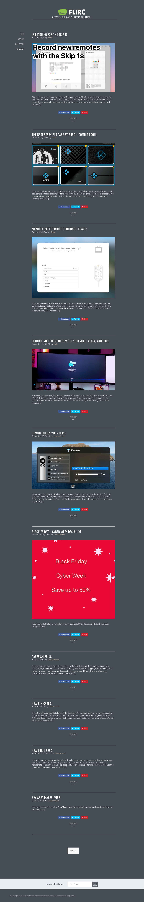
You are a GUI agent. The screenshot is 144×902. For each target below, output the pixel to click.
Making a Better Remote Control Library (59, 229)
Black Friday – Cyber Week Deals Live (56, 531)
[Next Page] (73, 851)
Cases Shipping (42, 656)
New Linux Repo (42, 750)
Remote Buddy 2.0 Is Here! (49, 433)
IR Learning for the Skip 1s (50, 34)
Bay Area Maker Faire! (46, 797)
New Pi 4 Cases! (42, 703)
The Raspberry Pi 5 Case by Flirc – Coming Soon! (64, 134)
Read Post (73, 118)
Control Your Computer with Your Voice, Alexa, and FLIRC (70, 341)
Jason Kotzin (59, 436)
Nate (50, 38)
